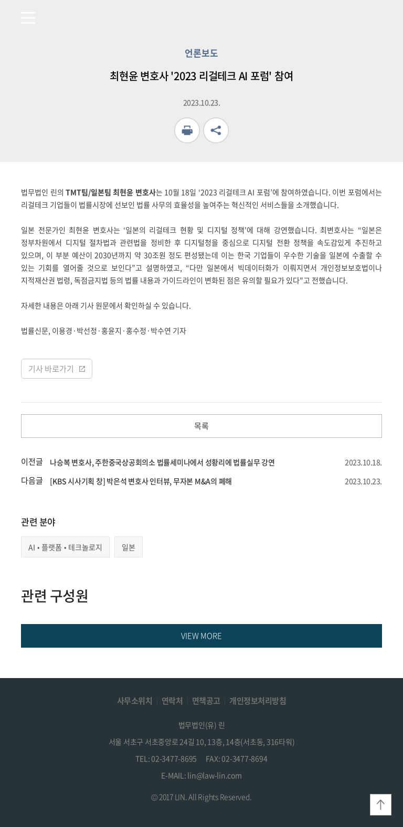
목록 (201, 426)
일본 (128, 547)
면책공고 (206, 700)
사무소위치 (135, 700)
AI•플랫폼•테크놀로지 (65, 547)
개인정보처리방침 (257, 700)
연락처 (172, 700)
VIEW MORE (201, 635)
